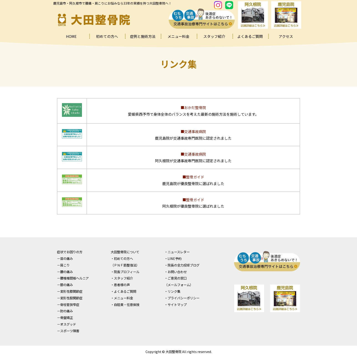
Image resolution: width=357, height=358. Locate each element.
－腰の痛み (65, 271)
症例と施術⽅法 (143, 36)
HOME (71, 36)
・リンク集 (172, 291)
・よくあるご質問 (123, 291)
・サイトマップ (175, 304)
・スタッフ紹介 (122, 278)
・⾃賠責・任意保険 (125, 304)
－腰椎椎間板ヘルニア (73, 278)
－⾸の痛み (65, 258)
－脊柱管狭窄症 (68, 304)
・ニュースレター (177, 251)
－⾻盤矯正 (65, 317)
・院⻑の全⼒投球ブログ (181, 265)
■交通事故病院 (193, 131)
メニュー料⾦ (178, 36)
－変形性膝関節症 (69, 291)
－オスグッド (66, 324)
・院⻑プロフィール (125, 271)
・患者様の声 (120, 284)
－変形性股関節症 (69, 297)
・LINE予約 (172, 258)
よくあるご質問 (250, 36)
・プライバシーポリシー (181, 297)
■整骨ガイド (193, 177)
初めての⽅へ (107, 36)
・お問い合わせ (175, 271)
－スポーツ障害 (68, 330)
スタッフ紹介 (214, 36)
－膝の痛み (65, 284)
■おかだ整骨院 (193, 107)
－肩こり (63, 265)
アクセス (286, 36)
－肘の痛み (65, 310)
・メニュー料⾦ (122, 297)
